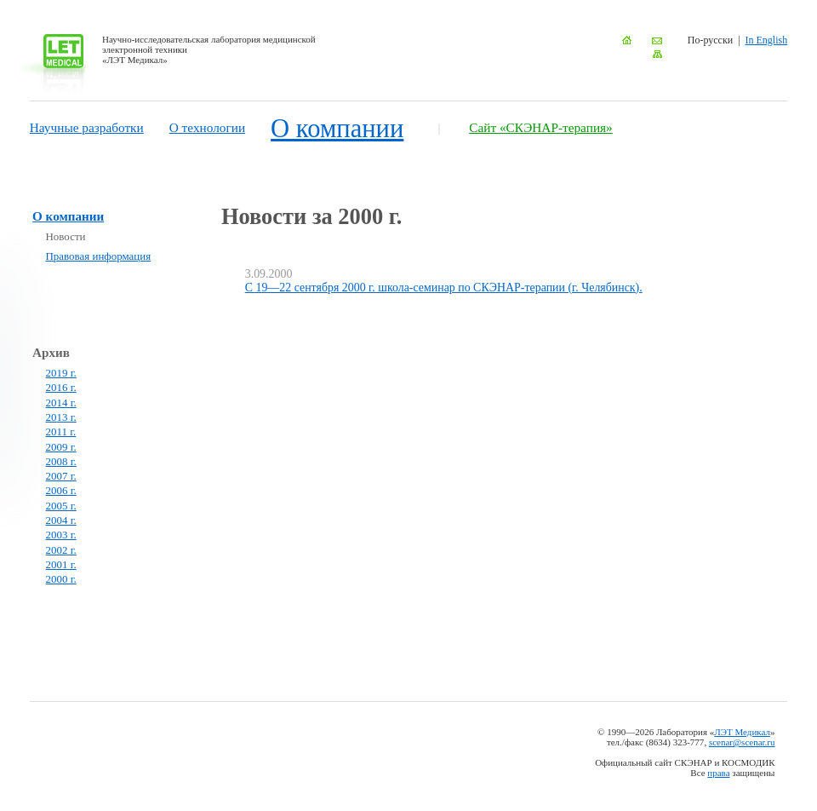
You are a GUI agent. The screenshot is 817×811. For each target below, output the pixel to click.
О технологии (207, 127)
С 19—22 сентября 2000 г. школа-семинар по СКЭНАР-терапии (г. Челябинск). (444, 287)
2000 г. (61, 578)
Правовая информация (98, 256)
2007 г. (61, 475)
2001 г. (61, 564)
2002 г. (61, 550)
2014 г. (61, 402)
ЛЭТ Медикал (742, 732)
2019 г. (61, 372)
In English (767, 40)
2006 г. (61, 490)
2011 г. (61, 431)
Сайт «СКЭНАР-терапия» (541, 127)
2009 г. (61, 446)
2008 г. (61, 461)
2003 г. (61, 534)
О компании (337, 128)
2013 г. (61, 417)
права (718, 773)
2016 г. (61, 387)
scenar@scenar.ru (742, 742)
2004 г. (61, 520)
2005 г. (61, 505)
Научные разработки (87, 127)
